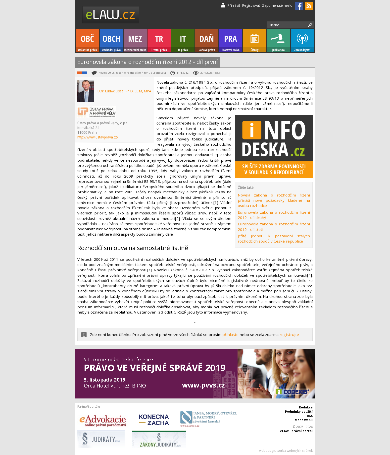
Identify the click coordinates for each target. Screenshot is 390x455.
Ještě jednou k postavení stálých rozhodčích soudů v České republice (274, 238)
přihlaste (230, 334)
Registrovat (251, 5)
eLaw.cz (111, 14)
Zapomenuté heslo (277, 5)
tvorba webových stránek (295, 451)
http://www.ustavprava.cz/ (97, 137)
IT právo (183, 40)
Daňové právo (206, 40)
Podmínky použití (299, 411)
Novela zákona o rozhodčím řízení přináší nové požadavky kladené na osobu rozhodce (274, 200)
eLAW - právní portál (296, 431)
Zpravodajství (302, 40)
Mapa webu (304, 420)
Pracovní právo (230, 40)
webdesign (267, 451)
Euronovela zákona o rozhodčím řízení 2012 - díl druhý (274, 215)
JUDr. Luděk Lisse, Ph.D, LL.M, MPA (124, 91)
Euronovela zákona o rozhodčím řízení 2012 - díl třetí (274, 226)
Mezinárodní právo (135, 40)
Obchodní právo (111, 40)
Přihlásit (234, 5)
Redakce (306, 407)
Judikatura (278, 40)
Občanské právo (87, 40)
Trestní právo (159, 40)
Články (254, 40)
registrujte (289, 334)
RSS (310, 416)
